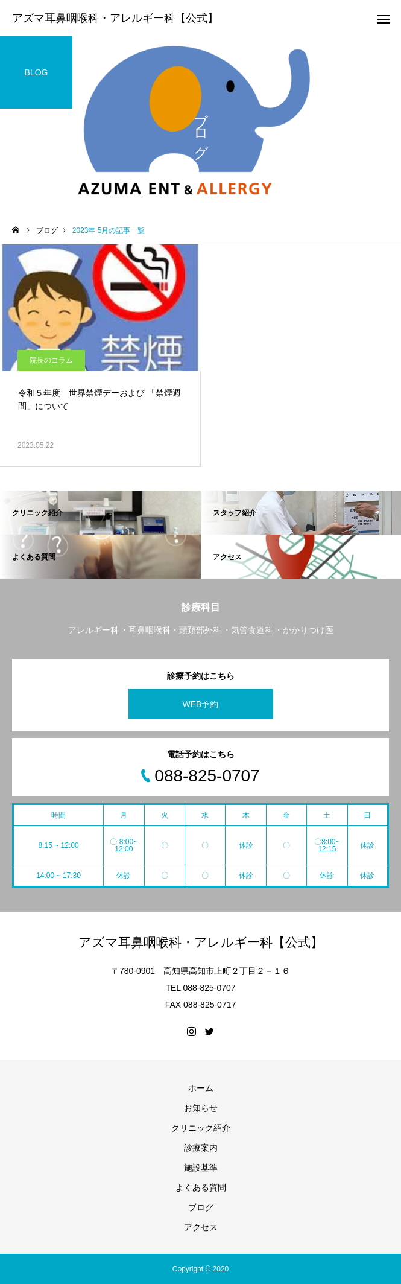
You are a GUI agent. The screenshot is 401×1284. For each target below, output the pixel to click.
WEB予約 (201, 704)
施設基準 (201, 1167)
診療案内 (201, 1147)
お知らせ (201, 1108)
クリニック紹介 (200, 1128)
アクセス (201, 1227)
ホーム (200, 1088)
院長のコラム (51, 360)
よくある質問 (200, 1187)
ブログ (200, 1207)
